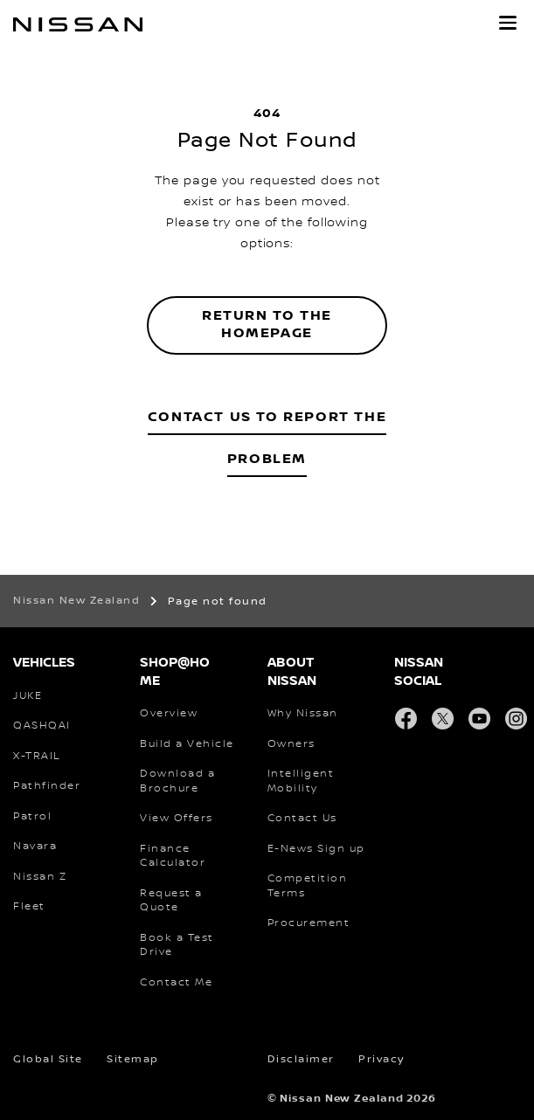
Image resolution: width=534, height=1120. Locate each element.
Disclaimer (301, 1059)
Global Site (48, 1059)
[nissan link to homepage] (77, 24)
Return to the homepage (267, 325)
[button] (508, 22)
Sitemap (133, 1059)
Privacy (381, 1059)
